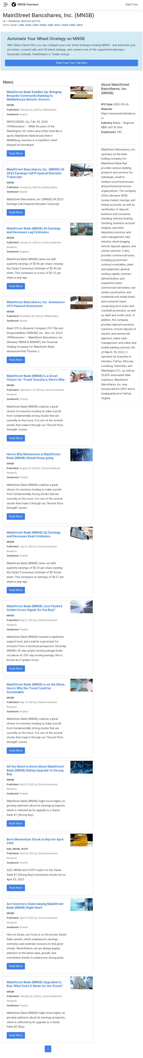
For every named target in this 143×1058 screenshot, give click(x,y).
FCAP (14, 25)
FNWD (43, 25)
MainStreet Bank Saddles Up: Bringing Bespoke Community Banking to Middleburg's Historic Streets (34, 95)
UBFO (79, 25)
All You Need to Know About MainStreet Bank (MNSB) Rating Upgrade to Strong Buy (35, 770)
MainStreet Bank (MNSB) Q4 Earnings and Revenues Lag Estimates (34, 230)
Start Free (131, 4)
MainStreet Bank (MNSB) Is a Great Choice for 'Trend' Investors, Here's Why (35, 377)
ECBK (28, 25)
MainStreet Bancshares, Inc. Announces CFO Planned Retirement (36, 304)
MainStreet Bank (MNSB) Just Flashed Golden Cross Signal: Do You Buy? (34, 608)
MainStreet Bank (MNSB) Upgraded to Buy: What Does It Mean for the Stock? (35, 984)
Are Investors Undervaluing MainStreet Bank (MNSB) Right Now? (35, 905)
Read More (16, 153)
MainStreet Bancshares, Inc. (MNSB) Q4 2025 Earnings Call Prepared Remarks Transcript (35, 173)
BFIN (57, 25)
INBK (50, 25)
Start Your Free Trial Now (71, 63)
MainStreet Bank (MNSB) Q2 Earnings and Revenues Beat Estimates (34, 534)
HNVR (64, 25)
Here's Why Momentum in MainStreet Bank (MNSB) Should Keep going (33, 456)
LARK (21, 25)
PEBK (72, 25)
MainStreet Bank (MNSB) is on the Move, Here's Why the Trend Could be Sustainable (36, 688)
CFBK (35, 25)
